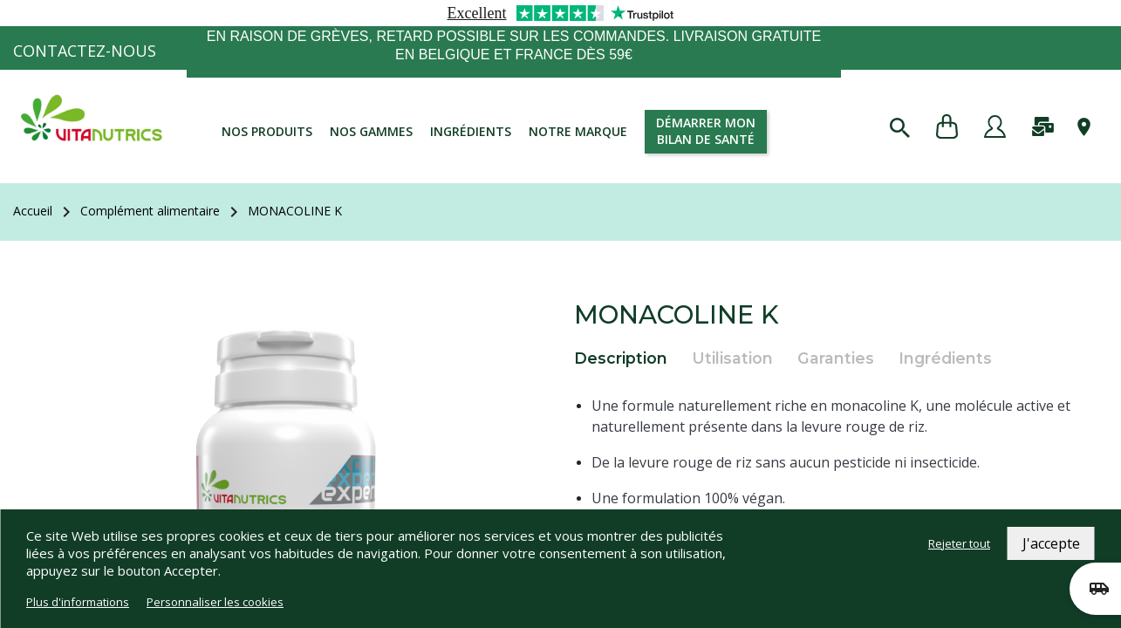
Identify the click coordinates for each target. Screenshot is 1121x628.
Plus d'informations (77, 602)
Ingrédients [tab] (945, 358)
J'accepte (1051, 543)
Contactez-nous (84, 50)
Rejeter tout (959, 543)
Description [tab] (620, 358)
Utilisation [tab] (732, 358)
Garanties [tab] (835, 358)
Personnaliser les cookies (215, 602)
